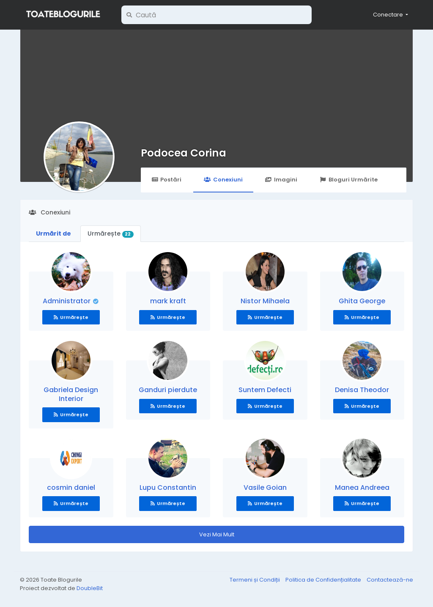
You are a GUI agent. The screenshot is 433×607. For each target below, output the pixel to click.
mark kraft (168, 301)
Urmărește (111, 233)
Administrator (67, 301)
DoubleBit (90, 588)
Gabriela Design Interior (71, 394)
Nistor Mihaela (265, 301)
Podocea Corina (183, 153)
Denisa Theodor (362, 390)
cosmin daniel (71, 487)
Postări (166, 180)
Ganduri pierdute (168, 390)
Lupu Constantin (168, 487)
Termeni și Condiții (255, 580)
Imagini (281, 180)
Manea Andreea (362, 487)
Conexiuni (223, 180)
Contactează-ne (390, 580)
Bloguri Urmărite (349, 180)
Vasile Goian (265, 487)
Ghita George (362, 301)
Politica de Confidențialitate (323, 580)
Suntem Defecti (264, 390)
